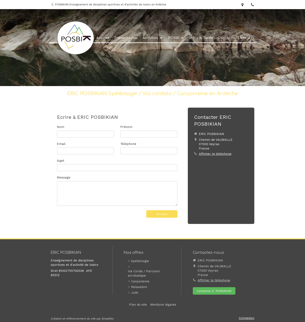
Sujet (60, 161)
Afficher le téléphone (215, 154)
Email (61, 144)
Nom (60, 127)
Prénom (126, 127)
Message (63, 177)
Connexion (246, 318)
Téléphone (128, 144)
